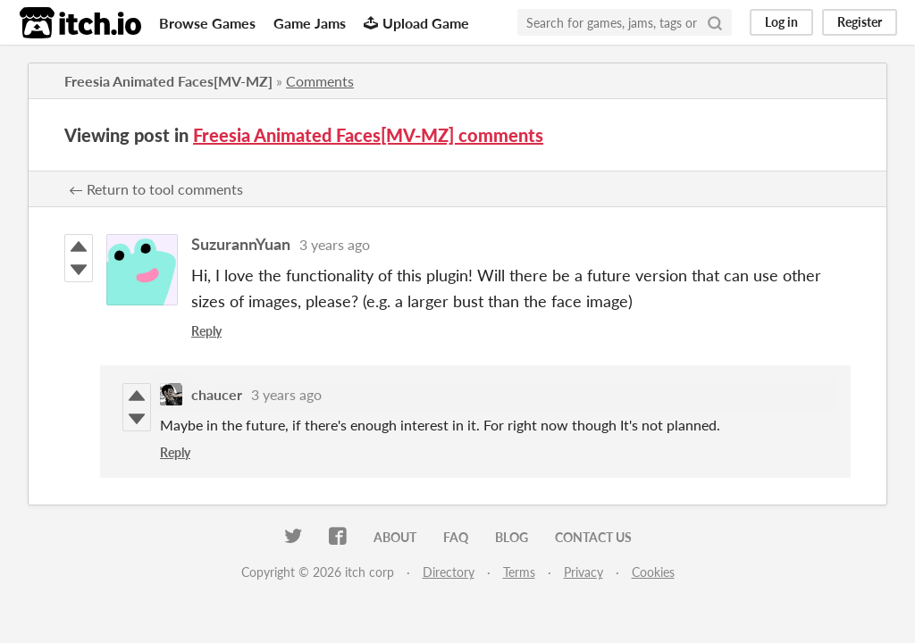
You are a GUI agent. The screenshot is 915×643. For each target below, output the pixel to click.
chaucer (216, 394)
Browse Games (207, 22)
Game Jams (309, 22)
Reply (206, 330)
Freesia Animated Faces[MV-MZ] (168, 80)
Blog (511, 537)
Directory (448, 572)
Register (859, 21)
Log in (781, 21)
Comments (320, 80)
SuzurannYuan (240, 244)
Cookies (653, 572)
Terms (519, 572)
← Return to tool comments (156, 188)
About (395, 537)
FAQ (455, 537)
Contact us (593, 537)
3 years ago (334, 244)
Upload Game (416, 22)
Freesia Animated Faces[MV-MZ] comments (368, 135)
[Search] (715, 22)
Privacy (583, 572)
